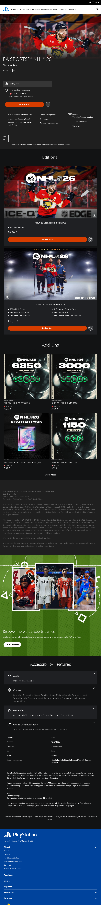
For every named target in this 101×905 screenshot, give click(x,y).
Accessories (45, 10)
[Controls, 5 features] (50, 695)
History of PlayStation (12, 868)
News (55, 10)
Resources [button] (50, 892)
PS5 (21, 10)
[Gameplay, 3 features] (50, 712)
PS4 (27, 10)
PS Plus (35, 10)
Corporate (8, 865)
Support (71, 10)
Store (62, 10)
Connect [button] (50, 898)
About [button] (50, 847)
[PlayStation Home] (6, 9)
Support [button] (50, 886)
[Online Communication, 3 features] (50, 726)
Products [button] (50, 875)
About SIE (7, 851)
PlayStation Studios (11, 858)
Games (13, 10)
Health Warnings (13, 796)
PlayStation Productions (13, 861)
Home (6, 841)
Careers (7, 854)
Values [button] (50, 881)
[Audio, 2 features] (50, 677)
